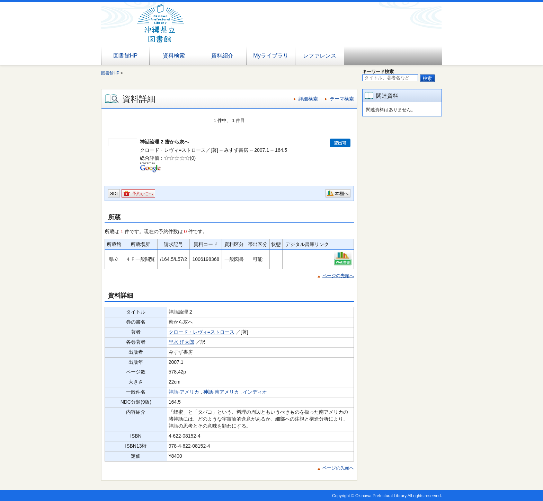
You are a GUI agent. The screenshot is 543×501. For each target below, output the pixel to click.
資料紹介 (222, 56)
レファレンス (319, 56)
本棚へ (341, 193)
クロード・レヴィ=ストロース (201, 332)
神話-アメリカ (184, 392)
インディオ (255, 392)
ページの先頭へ (338, 275)
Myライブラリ (270, 56)
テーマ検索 (342, 99)
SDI (114, 193)
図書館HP (125, 56)
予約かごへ (142, 193)
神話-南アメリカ (221, 392)
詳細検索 (308, 99)
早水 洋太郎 (181, 342)
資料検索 (174, 56)
